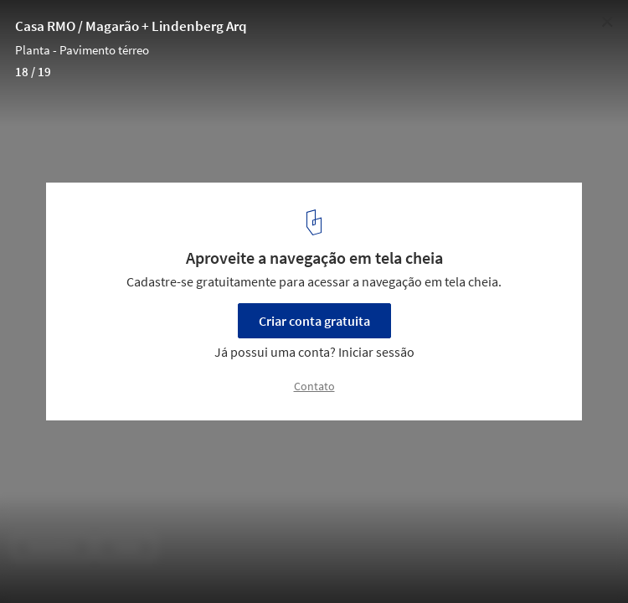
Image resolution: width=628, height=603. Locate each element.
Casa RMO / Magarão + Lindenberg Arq (131, 26)
